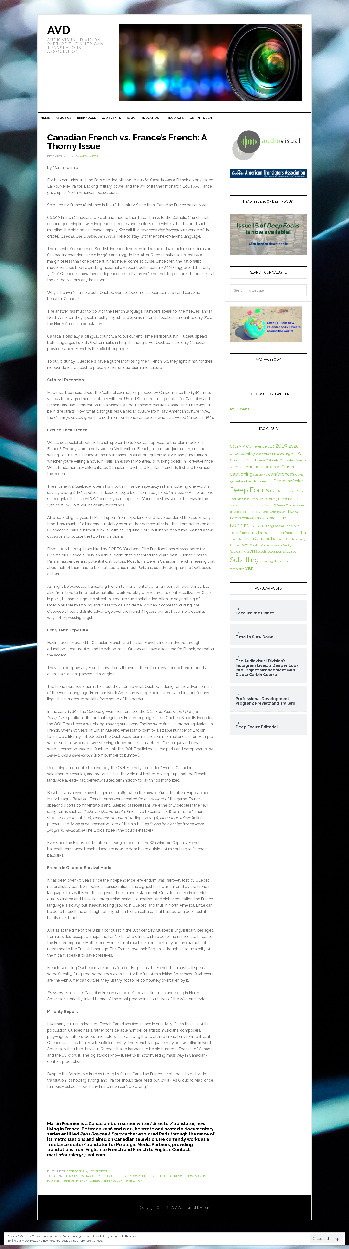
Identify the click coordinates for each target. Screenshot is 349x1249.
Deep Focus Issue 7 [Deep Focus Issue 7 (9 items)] (246, 515)
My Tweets (240, 412)
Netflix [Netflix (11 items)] (247, 549)
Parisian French (75, 1184)
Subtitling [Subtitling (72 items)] (244, 563)
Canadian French (94, 1179)
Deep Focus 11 (77, 1175)
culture (115, 1179)
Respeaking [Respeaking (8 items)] (238, 555)
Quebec (94, 1184)
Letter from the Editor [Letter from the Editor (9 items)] (291, 536)
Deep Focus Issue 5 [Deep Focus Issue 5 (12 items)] (259, 509)
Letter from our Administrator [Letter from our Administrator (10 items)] (252, 536)
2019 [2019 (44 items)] (281, 449)
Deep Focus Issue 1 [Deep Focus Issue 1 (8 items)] (283, 495)
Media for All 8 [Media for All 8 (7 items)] (282, 542)
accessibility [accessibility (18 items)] (242, 457)
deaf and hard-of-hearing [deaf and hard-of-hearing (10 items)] (252, 485)
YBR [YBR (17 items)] (249, 572)
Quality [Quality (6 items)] (287, 549)
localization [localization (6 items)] (237, 542)
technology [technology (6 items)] (267, 564)
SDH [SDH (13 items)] (251, 555)
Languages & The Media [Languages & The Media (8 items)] (282, 529)
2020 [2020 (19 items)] (294, 449)
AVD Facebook (268, 363)
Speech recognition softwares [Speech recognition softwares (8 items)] (276, 555)
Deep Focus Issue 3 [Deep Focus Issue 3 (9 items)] (263, 503)
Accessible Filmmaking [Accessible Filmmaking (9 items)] (273, 457)
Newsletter (98, 1175)
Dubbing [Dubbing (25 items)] (240, 529)
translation (132, 1184)
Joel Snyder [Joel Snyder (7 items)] (258, 529)
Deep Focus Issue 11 (156, 1179)
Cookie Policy (94, 1240)
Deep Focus (132, 1179)
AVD (58, 30)
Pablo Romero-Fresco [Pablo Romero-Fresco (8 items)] (267, 549)
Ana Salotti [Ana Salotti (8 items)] (237, 471)
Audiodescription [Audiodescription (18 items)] (263, 470)
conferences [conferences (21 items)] (281, 477)
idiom (190, 1179)
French (178, 1179)
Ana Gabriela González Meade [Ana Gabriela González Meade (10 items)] (282, 464)
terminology (112, 1184)
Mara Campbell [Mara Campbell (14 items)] (258, 542)
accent (73, 1179)
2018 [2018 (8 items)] (271, 450)
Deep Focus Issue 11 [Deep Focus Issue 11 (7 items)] (274, 515)
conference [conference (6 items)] (260, 478)
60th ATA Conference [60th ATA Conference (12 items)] (248, 450)
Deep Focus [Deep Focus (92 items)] (249, 493)
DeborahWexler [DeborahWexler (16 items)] (288, 484)
